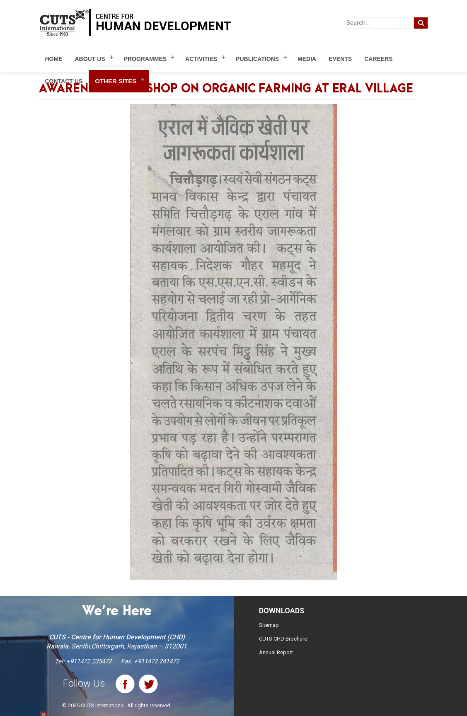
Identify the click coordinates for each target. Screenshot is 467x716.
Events (340, 59)
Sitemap (269, 625)
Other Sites (115, 81)
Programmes (145, 59)
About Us (90, 59)
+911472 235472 (88, 661)
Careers (378, 59)
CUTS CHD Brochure (283, 639)
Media (307, 59)
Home (54, 59)
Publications (257, 59)
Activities (201, 59)
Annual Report (276, 652)
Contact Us (64, 81)
